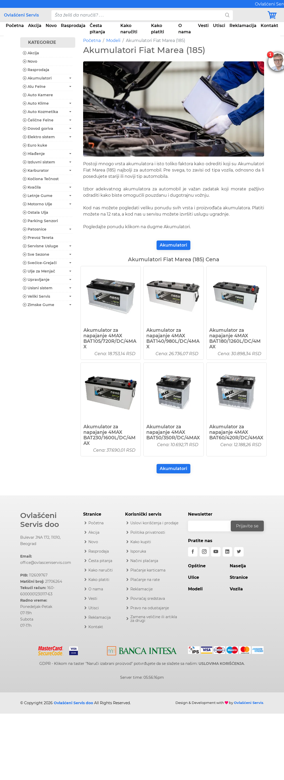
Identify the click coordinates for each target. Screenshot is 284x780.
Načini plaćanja (144, 561)
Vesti (203, 25)
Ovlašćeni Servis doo (39, 520)
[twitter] (239, 552)
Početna (15, 25)
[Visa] (71, 650)
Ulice (193, 577)
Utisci (219, 25)
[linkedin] (227, 552)
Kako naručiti (128, 28)
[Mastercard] (51, 650)
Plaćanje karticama (147, 570)
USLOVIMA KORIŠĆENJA (221, 663)
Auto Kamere (38, 95)
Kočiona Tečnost (41, 179)
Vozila (236, 588)
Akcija (34, 25)
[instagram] (204, 552)
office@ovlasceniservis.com (45, 562)
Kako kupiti (140, 542)
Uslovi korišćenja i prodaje (154, 523)
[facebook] (192, 552)
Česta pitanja (97, 28)
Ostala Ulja (35, 212)
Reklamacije (141, 589)
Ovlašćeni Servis (21, 15)
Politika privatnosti (147, 532)
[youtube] (216, 552)
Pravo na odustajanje (149, 608)
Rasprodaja (73, 25)
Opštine (197, 565)
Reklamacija (242, 25)
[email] (213, 526)
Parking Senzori (40, 220)
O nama (184, 28)
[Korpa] (273, 15)
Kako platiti (157, 28)
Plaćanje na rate (145, 579)
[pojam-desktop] (136, 15)
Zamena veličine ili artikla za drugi (153, 618)
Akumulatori (173, 245)
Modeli (113, 40)
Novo (51, 25)
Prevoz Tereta (38, 237)
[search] (227, 15)
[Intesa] (142, 650)
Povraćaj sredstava (147, 598)
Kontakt (269, 25)
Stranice (239, 577)
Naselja (238, 565)
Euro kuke (35, 145)
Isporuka (138, 551)
